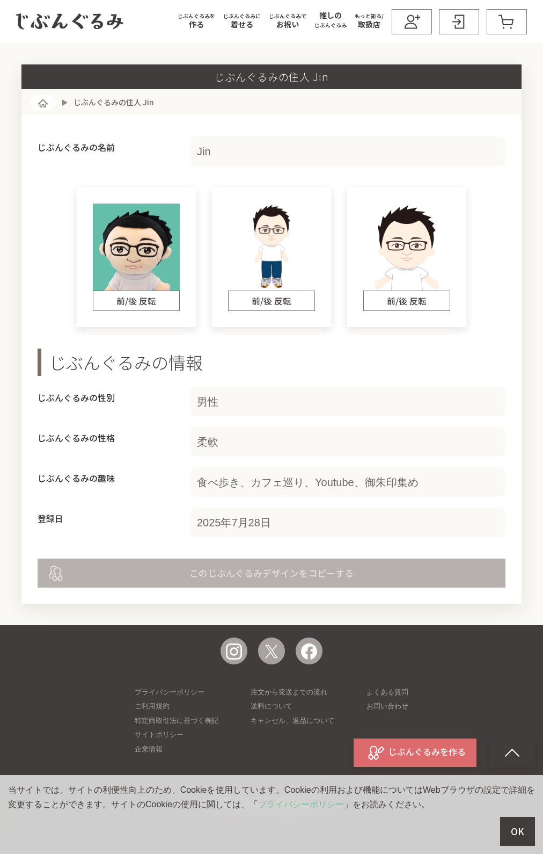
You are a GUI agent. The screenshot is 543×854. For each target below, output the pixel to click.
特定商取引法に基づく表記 (176, 721)
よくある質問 (387, 692)
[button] (196, 21)
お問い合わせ (387, 706)
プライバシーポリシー (169, 692)
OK (517, 831)
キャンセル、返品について (292, 721)
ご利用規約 (152, 706)
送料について (271, 706)
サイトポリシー (159, 734)
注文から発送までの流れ (289, 692)
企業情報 (149, 749)
